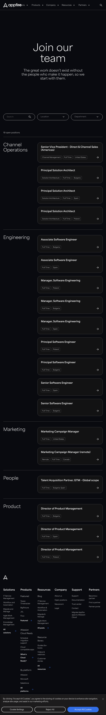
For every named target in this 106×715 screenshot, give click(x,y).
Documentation (78, 600)
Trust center (77, 604)
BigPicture (24, 608)
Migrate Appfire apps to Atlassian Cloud (78, 615)
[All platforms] (27, 689)
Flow (22, 616)
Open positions (61, 600)
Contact (75, 608)
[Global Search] (101, 5)
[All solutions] (10, 631)
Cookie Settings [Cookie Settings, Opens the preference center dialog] (17, 710)
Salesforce (24, 683)
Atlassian (24, 675)
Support (75, 596)
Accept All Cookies (83, 710)
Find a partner (94, 602)
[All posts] (43, 628)
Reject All (50, 710)
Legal (57, 608)
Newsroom (59, 604)
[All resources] (44, 667)
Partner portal (94, 607)
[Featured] (26, 620)
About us (58, 596)
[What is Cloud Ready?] (27, 657)
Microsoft (24, 679)
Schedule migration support (24, 640)
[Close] (103, 699)
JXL (21, 612)
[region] (53, 704)
